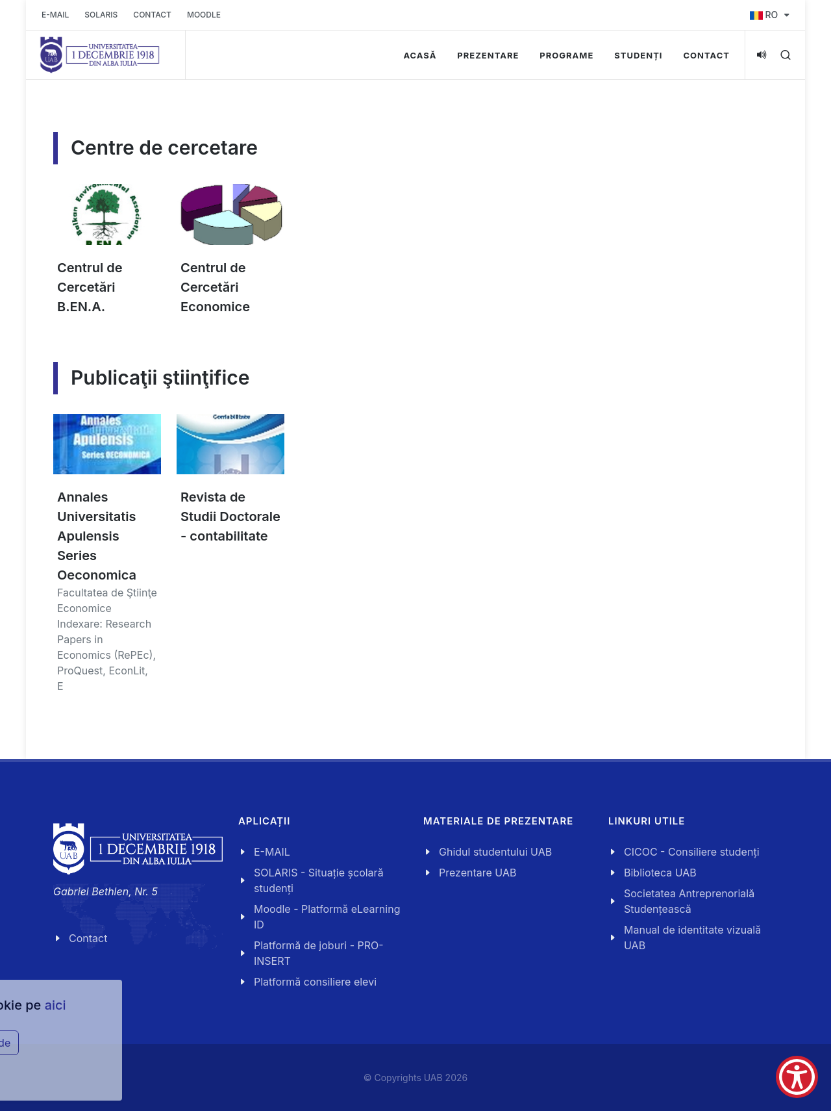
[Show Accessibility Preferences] (797, 1077)
